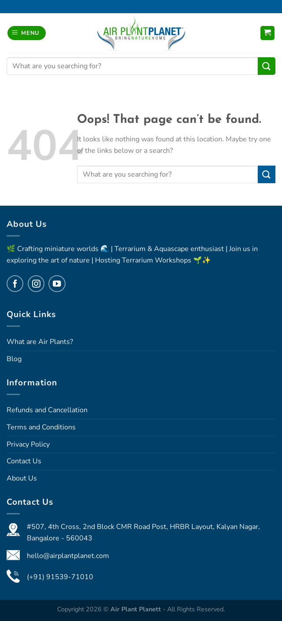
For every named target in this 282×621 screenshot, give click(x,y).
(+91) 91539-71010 (60, 577)
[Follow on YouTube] (56, 283)
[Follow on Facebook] (15, 283)
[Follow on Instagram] (36, 283)
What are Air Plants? (40, 342)
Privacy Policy (28, 444)
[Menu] (26, 33)
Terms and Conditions (41, 427)
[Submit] (266, 65)
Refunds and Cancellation (47, 410)
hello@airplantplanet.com (68, 556)
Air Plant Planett (136, 609)
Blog (14, 359)
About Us (22, 478)
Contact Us (24, 461)
